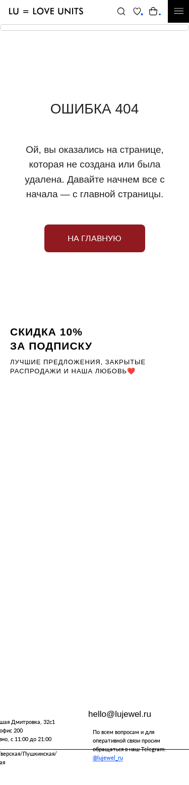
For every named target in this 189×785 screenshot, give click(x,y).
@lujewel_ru (108, 757)
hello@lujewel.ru (119, 714)
